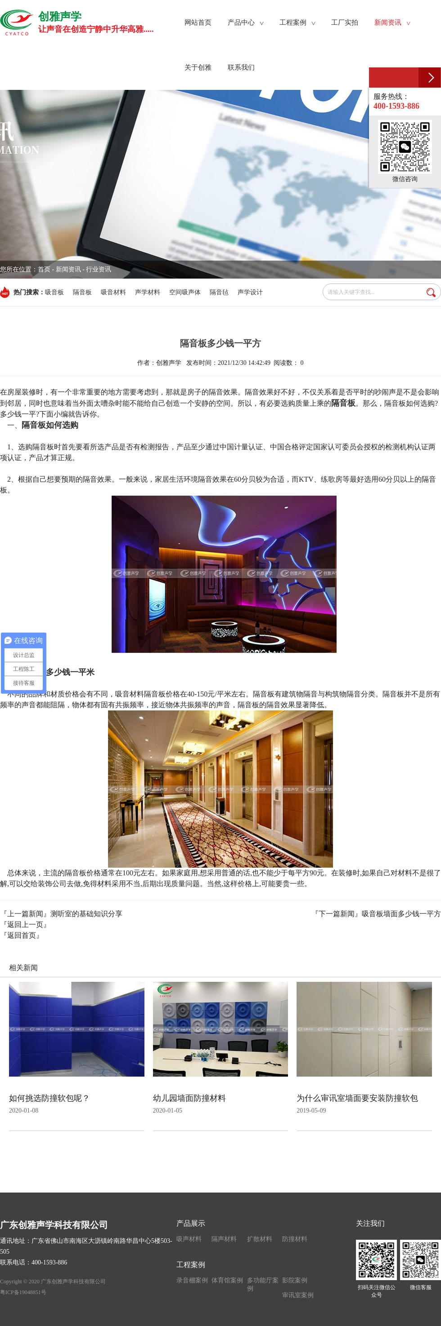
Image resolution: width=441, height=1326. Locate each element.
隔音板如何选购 (50, 425)
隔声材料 (224, 1239)
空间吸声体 (185, 292)
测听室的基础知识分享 (86, 914)
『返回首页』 (21, 935)
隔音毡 (219, 292)
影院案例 (294, 1280)
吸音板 (54, 292)
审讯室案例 (298, 1295)
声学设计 (250, 292)
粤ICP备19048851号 (23, 1292)
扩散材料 (259, 1239)
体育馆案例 (227, 1280)
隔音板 (82, 292)
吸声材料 (189, 1239)
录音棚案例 (192, 1280)
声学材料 (147, 292)
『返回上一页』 (25, 924)
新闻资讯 (68, 269)
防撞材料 (294, 1239)
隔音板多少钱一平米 (58, 672)
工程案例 (190, 1264)
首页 (44, 269)
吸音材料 (113, 292)
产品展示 (190, 1223)
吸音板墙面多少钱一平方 (401, 914)
